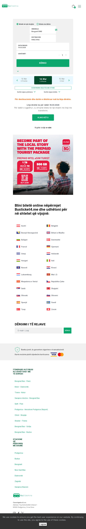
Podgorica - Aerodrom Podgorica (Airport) (31, 409)
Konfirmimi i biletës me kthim (43, 88)
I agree (43, 524)
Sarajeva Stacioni (21, 487)
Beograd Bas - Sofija (23, 426)
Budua (17, 459)
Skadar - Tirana (21, 421)
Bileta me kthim (45, 24)
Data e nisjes (22, 45)
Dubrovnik (19, 476)
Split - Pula (19, 404)
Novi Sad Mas (20, 470)
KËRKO (42, 63)
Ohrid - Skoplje (21, 415)
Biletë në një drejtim (26, 24)
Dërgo (67, 330)
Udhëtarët (22, 53)
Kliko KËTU (43, 117)
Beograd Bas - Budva (23, 432)
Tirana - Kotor (20, 392)
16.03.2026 (54, 105)
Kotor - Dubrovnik (22, 387)
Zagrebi (18, 481)
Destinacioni (36, 37)
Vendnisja (35, 29)
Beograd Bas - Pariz (22, 381)
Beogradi (18, 464)
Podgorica (19, 453)
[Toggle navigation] (79, 3)
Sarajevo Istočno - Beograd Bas (27, 398)
